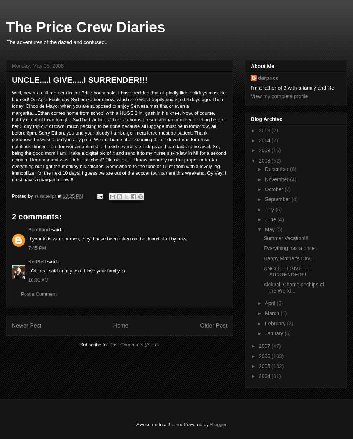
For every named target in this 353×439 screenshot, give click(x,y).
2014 (265, 140)
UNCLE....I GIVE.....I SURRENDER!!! (287, 271)
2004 (265, 376)
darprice (268, 78)
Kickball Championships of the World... (294, 288)
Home (121, 325)
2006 (265, 356)
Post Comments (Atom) (134, 344)
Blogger (218, 424)
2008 (265, 161)
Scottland (39, 229)
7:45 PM (37, 248)
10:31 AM (38, 280)
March (273, 313)
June (271, 219)
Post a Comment (39, 294)
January (275, 333)
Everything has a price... (291, 248)
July (270, 210)
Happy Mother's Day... (289, 258)
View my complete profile (279, 96)
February (276, 323)
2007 (265, 346)
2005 (265, 366)
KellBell (37, 261)
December (277, 169)
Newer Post (27, 325)
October (275, 189)
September (278, 199)
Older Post (213, 325)
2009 (265, 150)
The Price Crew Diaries (85, 27)
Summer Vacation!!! (286, 238)
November (277, 179)
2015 (265, 130)
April (271, 303)
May (270, 229)
